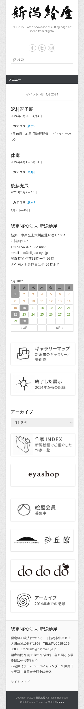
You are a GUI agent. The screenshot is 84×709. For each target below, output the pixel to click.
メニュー (15, 79)
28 (69, 314)
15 (15, 308)
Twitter (42, 48)
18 (42, 308)
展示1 (31, 202)
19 (51, 308)
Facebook (32, 48)
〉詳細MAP (19, 241)
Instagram (51, 48)
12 (51, 301)
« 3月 (24, 328)
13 (60, 301)
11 (42, 301)
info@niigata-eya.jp (34, 253)
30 (24, 321)
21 (69, 308)
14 (69, 301)
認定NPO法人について (27, 638)
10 (33, 301)
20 (60, 308)
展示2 (31, 126)
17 (33, 308)
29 (15, 321)
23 (24, 314)
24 (33, 314)
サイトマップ (20, 681)
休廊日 (32, 172)
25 (42, 314)
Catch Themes (56, 702)
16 (24, 308)
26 (51, 314)
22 (15, 314)
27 (60, 314)
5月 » (59, 328)
